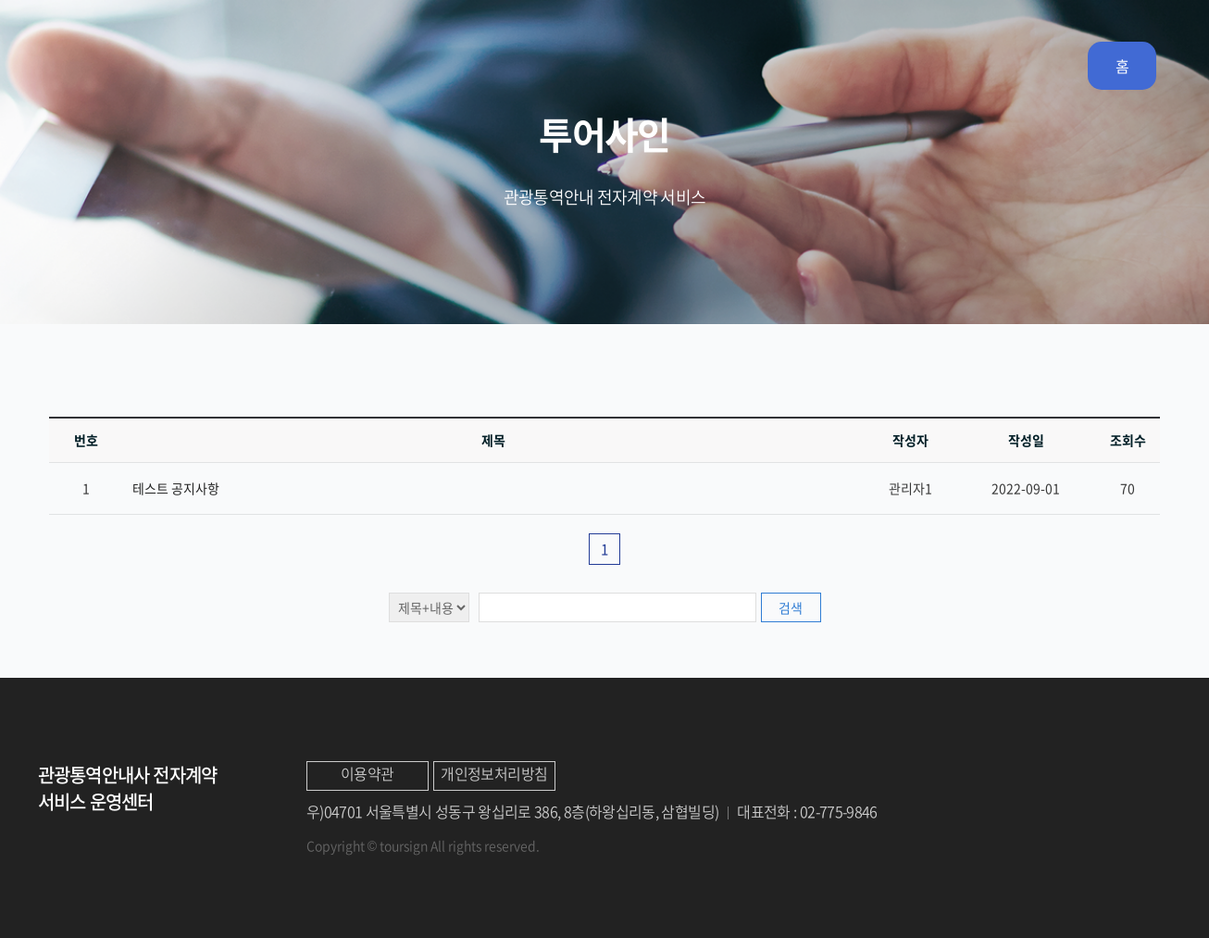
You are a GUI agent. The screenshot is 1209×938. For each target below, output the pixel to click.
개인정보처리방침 (494, 773)
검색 (791, 607)
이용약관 (367, 773)
